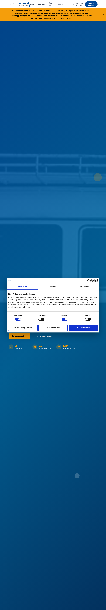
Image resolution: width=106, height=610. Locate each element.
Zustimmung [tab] (22, 286)
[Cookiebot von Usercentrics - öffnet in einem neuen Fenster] (89, 280)
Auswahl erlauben (53, 328)
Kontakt (60, 4)
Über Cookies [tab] (84, 286)
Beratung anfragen (90, 4)
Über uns (51, 4)
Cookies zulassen (83, 328)
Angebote (41, 4)
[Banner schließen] (103, 14)
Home (32, 4)
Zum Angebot (19, 336)
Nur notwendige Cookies (23, 328)
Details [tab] (53, 286)
